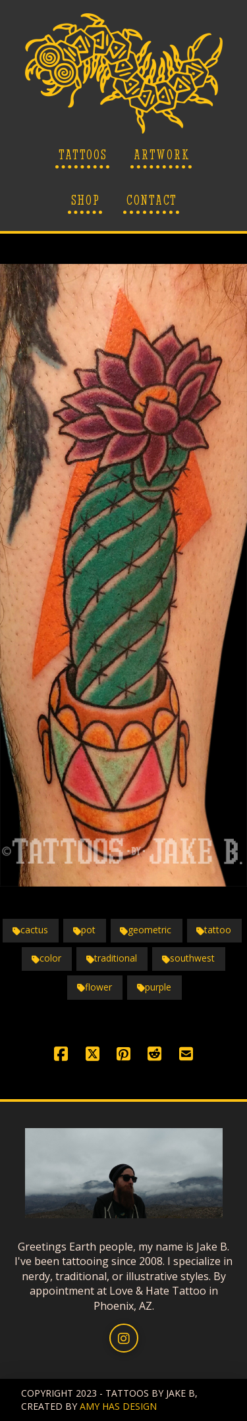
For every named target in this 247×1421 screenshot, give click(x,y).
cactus (30, 929)
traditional (111, 958)
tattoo (213, 929)
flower (94, 987)
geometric (145, 929)
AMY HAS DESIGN (118, 1406)
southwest (188, 958)
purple (154, 987)
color (46, 958)
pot (84, 929)
